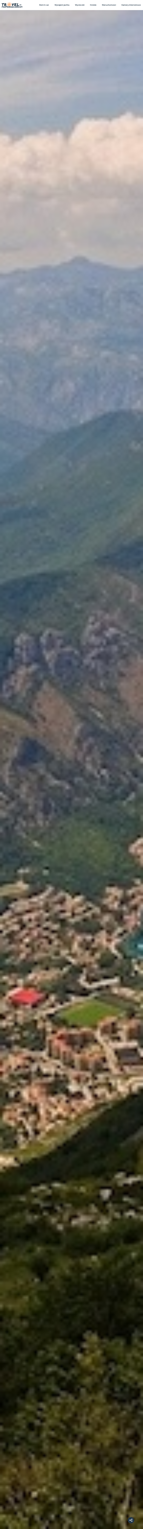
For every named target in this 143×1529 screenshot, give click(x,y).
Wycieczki (79, 5)
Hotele (93, 5)
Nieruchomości (109, 5)
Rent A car (44, 5)
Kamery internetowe (131, 5)
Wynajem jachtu (62, 5)
